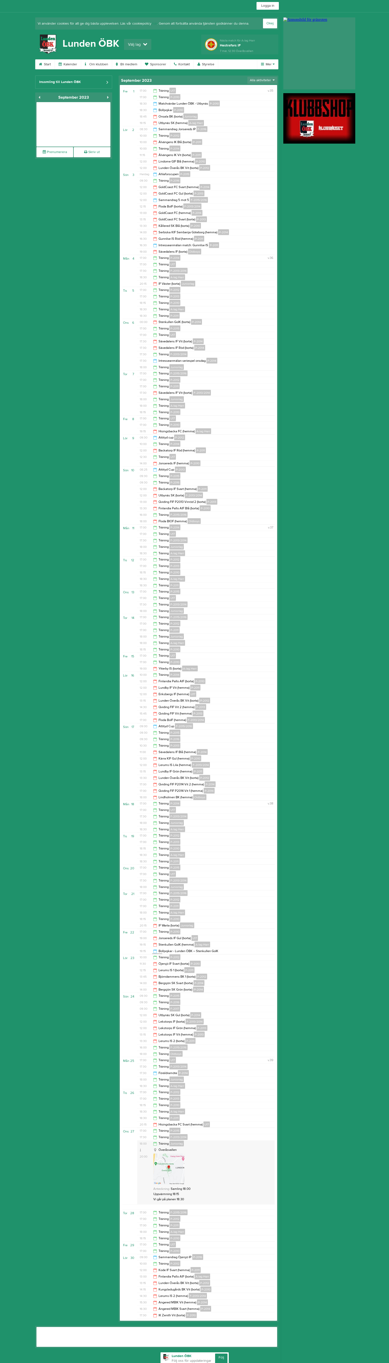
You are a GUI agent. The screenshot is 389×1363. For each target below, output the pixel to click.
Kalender (68, 64)
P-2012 (174, 136)
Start (45, 64)
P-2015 (184, 174)
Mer (268, 64)
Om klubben (96, 64)
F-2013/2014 (192, 206)
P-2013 (198, 194)
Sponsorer (155, 64)
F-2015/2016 (199, 200)
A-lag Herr (196, 123)
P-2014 (174, 149)
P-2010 (174, 97)
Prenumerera (55, 152)
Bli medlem (126, 64)
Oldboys (194, 252)
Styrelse (205, 64)
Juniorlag (190, 117)
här (154, 23)
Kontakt (182, 64)
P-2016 (201, 129)
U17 (172, 91)
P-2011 (197, 142)
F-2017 (174, 1009)
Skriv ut (92, 152)
